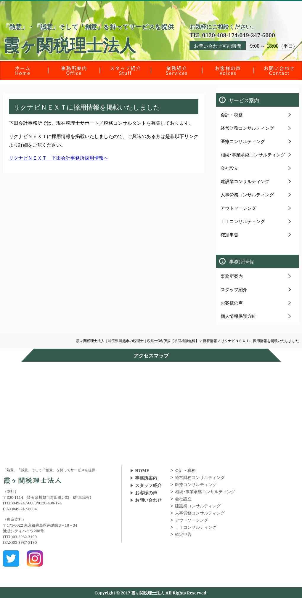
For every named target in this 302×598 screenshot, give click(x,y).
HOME (142, 470)
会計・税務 (232, 115)
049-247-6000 (257, 35)
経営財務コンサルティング (247, 128)
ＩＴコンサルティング (243, 221)
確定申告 (229, 235)
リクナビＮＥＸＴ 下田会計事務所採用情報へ (58, 158)
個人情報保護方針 (238, 316)
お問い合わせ (148, 500)
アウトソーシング (238, 208)
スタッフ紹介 (234, 289)
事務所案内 (232, 276)
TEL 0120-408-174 (213, 35)
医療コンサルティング (243, 141)
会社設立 (229, 168)
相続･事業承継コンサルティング (253, 155)
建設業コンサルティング (245, 181)
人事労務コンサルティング (247, 195)
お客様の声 (232, 303)
